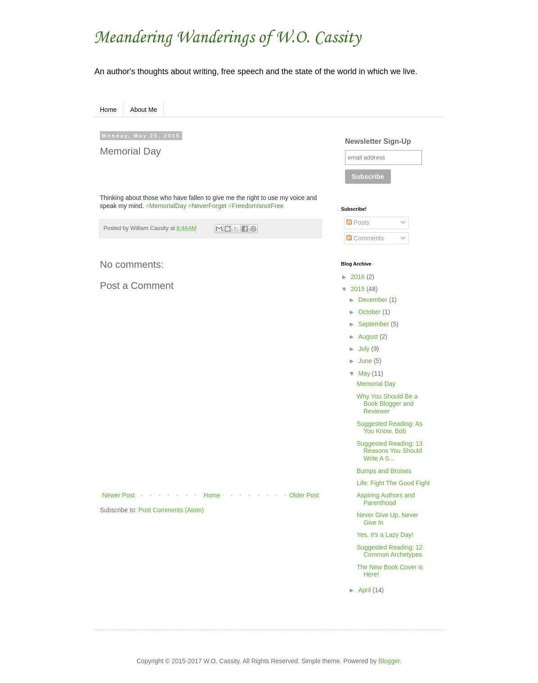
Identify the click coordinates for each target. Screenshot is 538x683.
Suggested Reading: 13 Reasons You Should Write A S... (389, 451)
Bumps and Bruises (384, 471)
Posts (357, 222)
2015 (359, 289)
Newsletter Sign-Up (378, 141)
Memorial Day (376, 383)
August (368, 336)
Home (108, 109)
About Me (143, 109)
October (370, 311)
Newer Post (118, 495)
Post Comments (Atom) (171, 510)
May (365, 373)
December (373, 299)
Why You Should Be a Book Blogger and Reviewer (387, 404)
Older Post (304, 495)
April (365, 590)
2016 (359, 276)
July (364, 348)
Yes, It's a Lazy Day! (385, 534)
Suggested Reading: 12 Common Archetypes (389, 551)
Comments (365, 238)
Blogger (388, 661)
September (374, 324)
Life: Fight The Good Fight (393, 483)
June (365, 360)
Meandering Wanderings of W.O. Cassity (227, 38)
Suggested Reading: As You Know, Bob (389, 427)
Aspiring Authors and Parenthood (386, 499)
